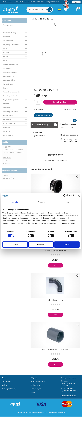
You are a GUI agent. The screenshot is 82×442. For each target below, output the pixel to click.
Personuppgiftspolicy (9, 389)
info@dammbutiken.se (20, 1)
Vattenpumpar (8, 25)
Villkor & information (38, 381)
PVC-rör (5, 60)
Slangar (5, 56)
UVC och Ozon (8, 41)
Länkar (5, 175)
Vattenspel (6, 37)
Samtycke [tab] (14, 202)
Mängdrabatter (8, 178)
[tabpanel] (44, 131)
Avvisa (15, 244)
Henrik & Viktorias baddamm (13, 152)
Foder (5, 48)
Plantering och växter (10, 111)
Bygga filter (7, 147)
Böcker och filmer (9, 80)
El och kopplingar (9, 123)
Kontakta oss (8, 1)
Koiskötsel (7, 158)
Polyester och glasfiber (11, 100)
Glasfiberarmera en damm (13, 150)
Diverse (5, 88)
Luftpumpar (7, 29)
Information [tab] (41, 202)
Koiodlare (6, 163)
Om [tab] (67, 202)
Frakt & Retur (35, 385)
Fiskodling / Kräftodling (11, 96)
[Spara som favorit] (77, 176)
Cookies (4, 385)
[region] (44, 125)
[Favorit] (55, 24)
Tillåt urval (41, 244)
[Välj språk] (59, 9)
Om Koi (5, 160)
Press (33, 392)
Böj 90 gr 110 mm (46, 19)
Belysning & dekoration (11, 44)
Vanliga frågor (36, 389)
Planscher (6, 131)
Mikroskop (6, 127)
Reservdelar (7, 119)
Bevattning (6, 68)
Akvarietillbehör (8, 84)
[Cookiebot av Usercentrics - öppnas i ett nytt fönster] (64, 196)
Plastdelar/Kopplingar (10, 64)
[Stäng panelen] (79, 196)
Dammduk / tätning (9, 33)
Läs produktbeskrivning (42, 115)
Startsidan (34, 19)
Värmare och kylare (10, 72)
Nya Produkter (8, 135)
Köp (52, 266)
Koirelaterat (7, 108)
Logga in (76, 2)
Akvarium (6, 104)
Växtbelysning (8, 115)
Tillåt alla (67, 244)
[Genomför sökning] (49, 9)
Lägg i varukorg (55, 103)
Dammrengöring (8, 76)
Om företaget (6, 381)
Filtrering (6, 52)
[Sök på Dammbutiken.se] (39, 10)
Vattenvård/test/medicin (11, 92)
